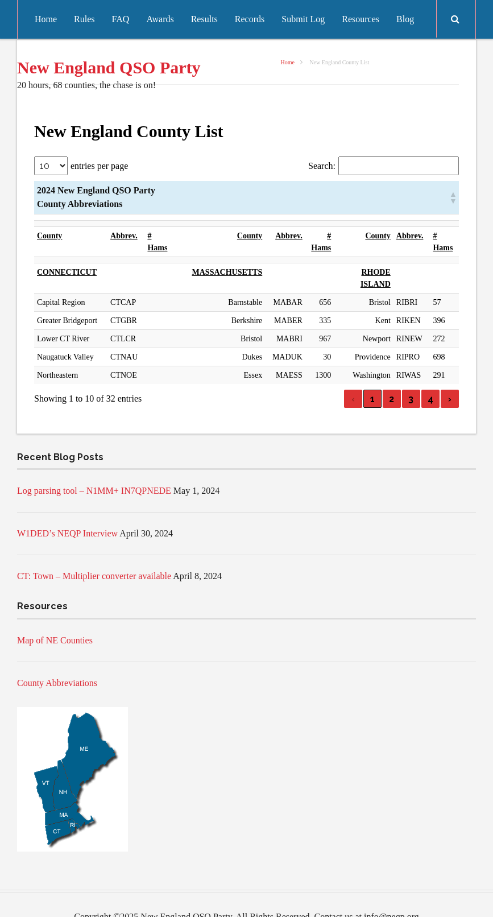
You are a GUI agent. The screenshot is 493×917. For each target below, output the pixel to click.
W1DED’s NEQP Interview (67, 509)
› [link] (449, 375)
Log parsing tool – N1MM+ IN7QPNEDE (94, 467)
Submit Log (303, 19)
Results (204, 19)
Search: (321, 166)
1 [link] (372, 375)
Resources (360, 19)
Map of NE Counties (55, 616)
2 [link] (391, 375)
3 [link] (410, 375)
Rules (84, 19)
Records (249, 19)
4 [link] (430, 375)
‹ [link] (353, 375)
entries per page (99, 166)
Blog (405, 19)
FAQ (121, 19)
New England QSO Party (109, 67)
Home (46, 19)
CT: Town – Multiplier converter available (94, 552)
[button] (452, 197)
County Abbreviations (57, 659)
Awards (159, 19)
